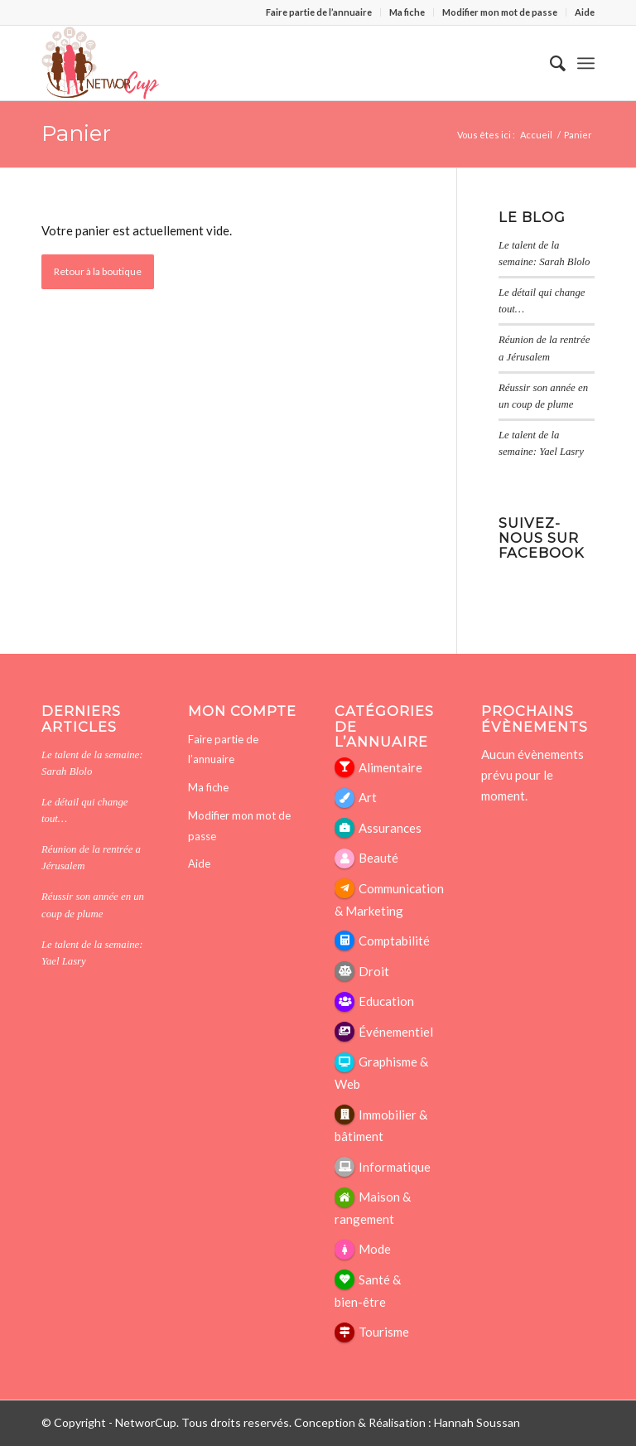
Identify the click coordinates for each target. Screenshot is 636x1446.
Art (368, 797)
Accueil (536, 134)
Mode (375, 1248)
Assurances (390, 827)
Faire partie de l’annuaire (319, 12)
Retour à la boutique (98, 271)
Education (386, 1001)
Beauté (378, 857)
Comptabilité (394, 940)
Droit (374, 971)
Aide (585, 12)
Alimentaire (390, 767)
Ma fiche (407, 12)
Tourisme (384, 1331)
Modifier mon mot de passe (499, 12)
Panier (76, 133)
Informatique (395, 1166)
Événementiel (396, 1031)
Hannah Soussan (477, 1422)
